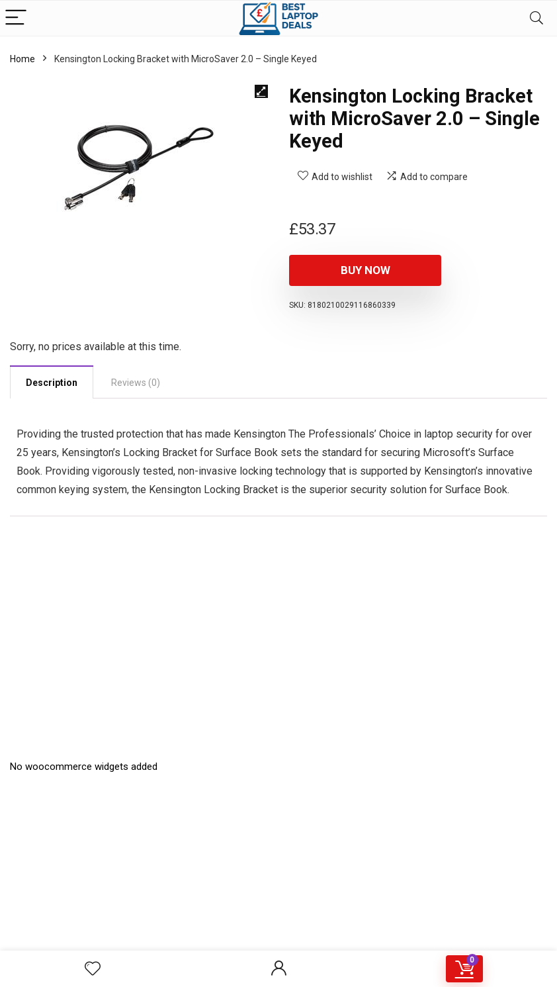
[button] (261, 91)
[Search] (536, 18)
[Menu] (16, 18)
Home (22, 59)
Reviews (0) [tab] (135, 382)
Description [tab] (51, 382)
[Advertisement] (278, 891)
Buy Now (365, 270)
